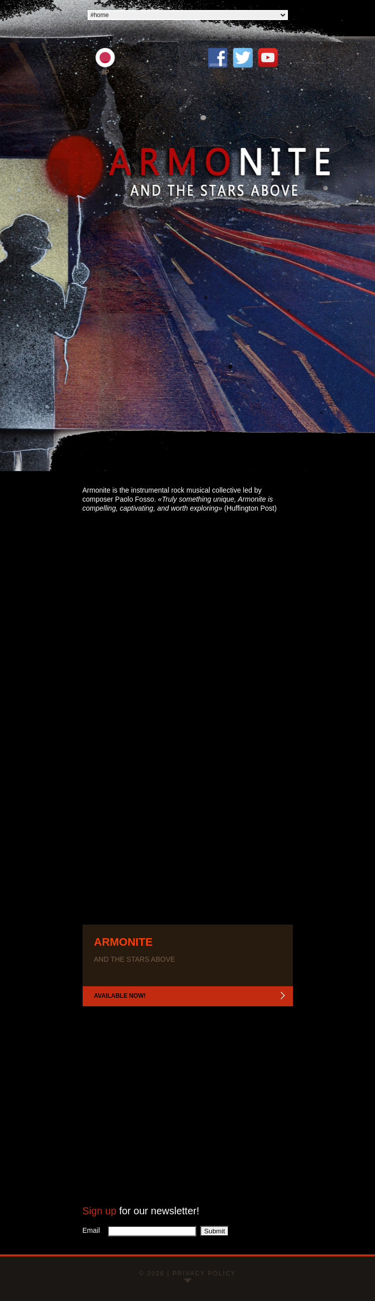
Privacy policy (204, 1273)
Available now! (120, 995)
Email (94, 1230)
